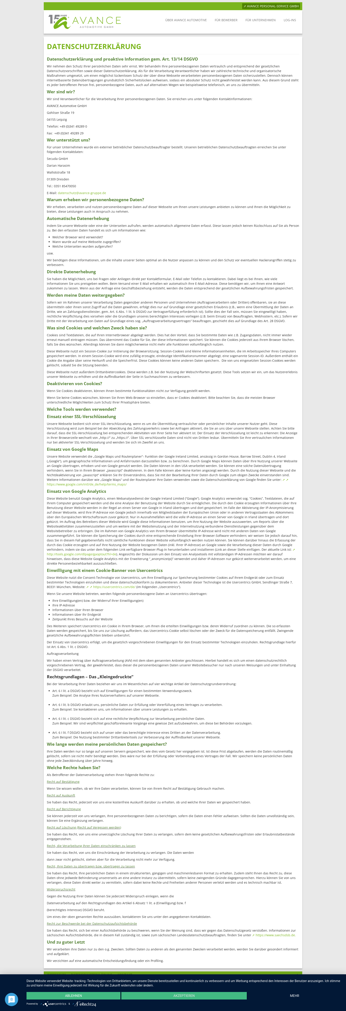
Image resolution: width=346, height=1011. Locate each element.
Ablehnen (73, 996)
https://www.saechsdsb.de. (276, 935)
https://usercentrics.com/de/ (114, 587)
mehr (294, 996)
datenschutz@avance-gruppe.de (82, 193)
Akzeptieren (184, 996)
